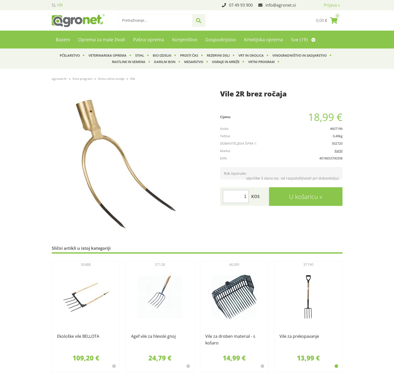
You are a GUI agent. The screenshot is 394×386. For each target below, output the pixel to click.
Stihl (139, 55)
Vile (132, 79)
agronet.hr (59, 79)
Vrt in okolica (251, 55)
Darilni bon (164, 61)
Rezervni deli (218, 55)
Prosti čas (189, 55)
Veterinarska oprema (107, 55)
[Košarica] (326, 20)
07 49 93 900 (241, 5)
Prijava (332, 5)
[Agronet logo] (78, 20)
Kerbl (338, 150)
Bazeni (63, 39)
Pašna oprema (148, 39)
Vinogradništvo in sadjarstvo (299, 55)
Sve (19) (303, 39)
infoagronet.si (280, 5)
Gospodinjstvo (220, 39)
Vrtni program (261, 61)
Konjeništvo (184, 39)
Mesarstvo (193, 61)
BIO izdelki (162, 55)
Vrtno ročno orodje (111, 79)
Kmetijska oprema (263, 39)
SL (54, 5)
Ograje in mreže (225, 61)
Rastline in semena (128, 61)
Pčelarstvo (70, 55)
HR (60, 5)
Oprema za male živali (101, 39)
